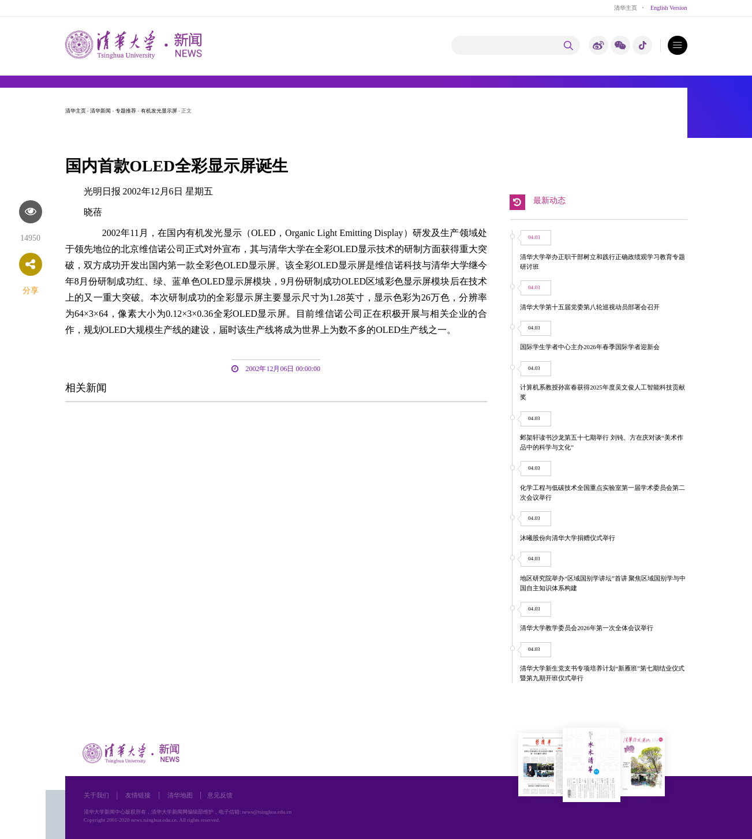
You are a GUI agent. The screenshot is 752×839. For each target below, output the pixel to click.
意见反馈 (220, 795)
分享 (31, 290)
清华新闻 (100, 111)
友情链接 (138, 795)
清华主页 (625, 8)
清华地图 (180, 795)
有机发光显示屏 (159, 111)
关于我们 (96, 795)
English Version (668, 8)
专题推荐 (125, 111)
